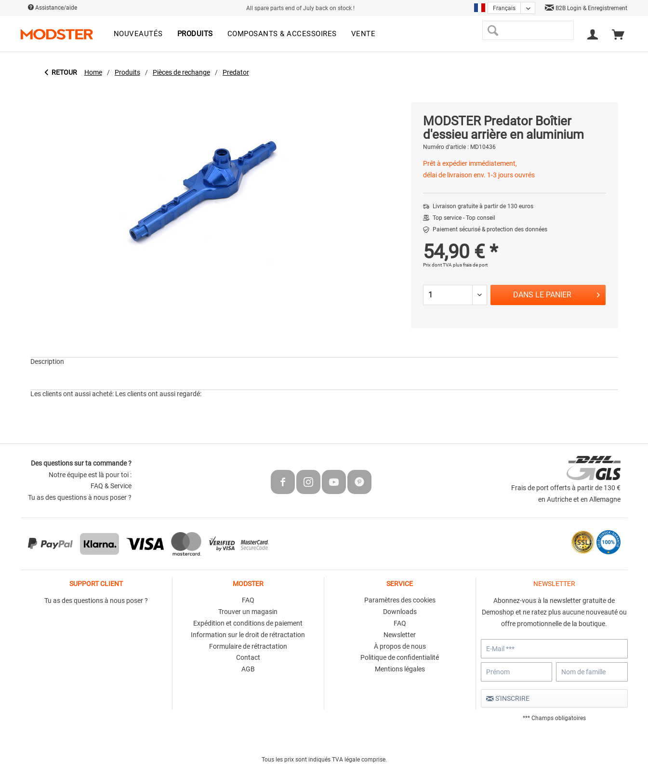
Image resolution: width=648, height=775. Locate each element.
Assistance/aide (52, 7)
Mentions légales (400, 669)
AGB (248, 669)
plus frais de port (470, 264)
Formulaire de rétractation (248, 646)
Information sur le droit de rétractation (248, 635)
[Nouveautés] (138, 34)
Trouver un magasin (248, 611)
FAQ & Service (111, 486)
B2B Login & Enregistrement (586, 8)
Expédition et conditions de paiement (248, 623)
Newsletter (400, 635)
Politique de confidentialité (399, 657)
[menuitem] (138, 34)
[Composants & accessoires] (282, 34)
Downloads (400, 611)
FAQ (248, 600)
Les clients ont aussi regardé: (158, 394)
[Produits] (195, 34)
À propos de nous (400, 646)
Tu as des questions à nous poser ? (80, 497)
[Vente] (363, 34)
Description (47, 361)
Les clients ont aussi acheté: (72, 394)
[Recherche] (493, 30)
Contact (248, 657)
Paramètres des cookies (400, 600)
